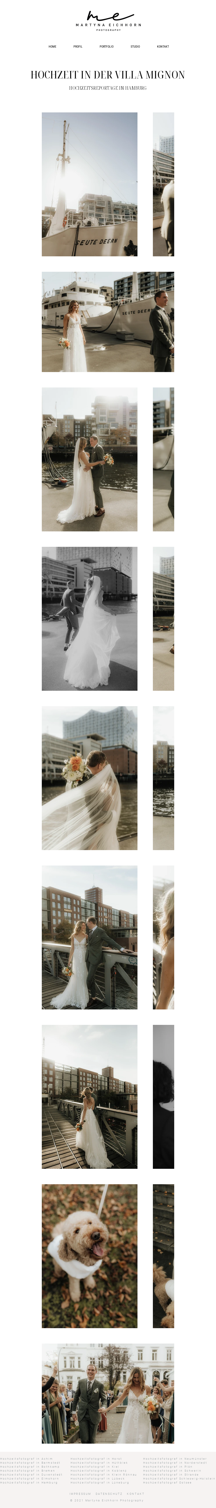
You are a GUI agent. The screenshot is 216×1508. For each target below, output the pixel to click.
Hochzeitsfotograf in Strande (171, 1474)
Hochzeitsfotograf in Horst (96, 1458)
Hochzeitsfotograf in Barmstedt (30, 1462)
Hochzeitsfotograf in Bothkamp (30, 1466)
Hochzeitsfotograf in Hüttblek (99, 1462)
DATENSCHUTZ (110, 1493)
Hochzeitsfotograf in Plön (168, 1466)
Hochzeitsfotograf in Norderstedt (175, 1462)
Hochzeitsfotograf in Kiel (95, 1466)
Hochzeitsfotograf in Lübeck (98, 1478)
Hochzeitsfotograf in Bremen (27, 1470)
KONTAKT (136, 1493)
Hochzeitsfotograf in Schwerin (172, 1470)
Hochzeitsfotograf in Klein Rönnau (104, 1474)
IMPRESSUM (80, 1493)
